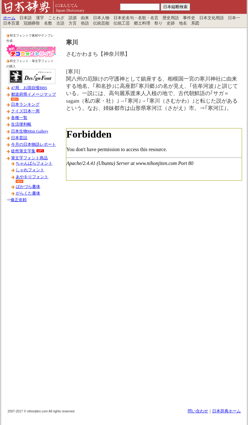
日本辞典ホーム (226, 411)
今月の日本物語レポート (33, 144)
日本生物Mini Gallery (29, 131)
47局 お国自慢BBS (29, 88)
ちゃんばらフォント (34, 163)
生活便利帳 (21, 124)
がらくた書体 (28, 193)
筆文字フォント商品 (29, 158)
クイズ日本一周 (25, 111)
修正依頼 (18, 200)
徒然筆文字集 (23, 151)
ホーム (9, 18)
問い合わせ (198, 411)
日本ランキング (25, 104)
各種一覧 (19, 118)
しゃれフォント (30, 170)
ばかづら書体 (28, 186)
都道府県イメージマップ (33, 94)
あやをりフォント (32, 177)
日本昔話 (19, 138)
